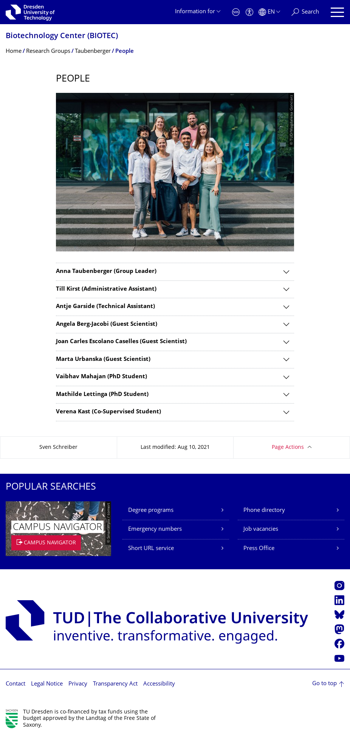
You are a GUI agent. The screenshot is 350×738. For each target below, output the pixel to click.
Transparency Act (115, 684)
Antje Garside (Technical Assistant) (105, 307)
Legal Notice (47, 684)
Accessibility (159, 684)
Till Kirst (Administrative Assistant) (106, 289)
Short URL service (151, 549)
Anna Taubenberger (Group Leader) (106, 271)
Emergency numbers (155, 529)
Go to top (324, 684)
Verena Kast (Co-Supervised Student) (108, 412)
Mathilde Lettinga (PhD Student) (102, 395)
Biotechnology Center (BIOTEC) (62, 36)
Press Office (258, 549)
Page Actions (288, 447)
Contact (15, 684)
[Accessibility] (249, 12)
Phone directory (264, 510)
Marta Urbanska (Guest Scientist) (103, 359)
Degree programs (150, 510)
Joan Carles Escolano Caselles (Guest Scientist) (121, 342)
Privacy (77, 684)
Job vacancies (260, 529)
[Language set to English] (269, 12)
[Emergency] (236, 12)
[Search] (305, 12)
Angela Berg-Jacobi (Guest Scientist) (106, 324)
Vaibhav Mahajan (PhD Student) (101, 377)
